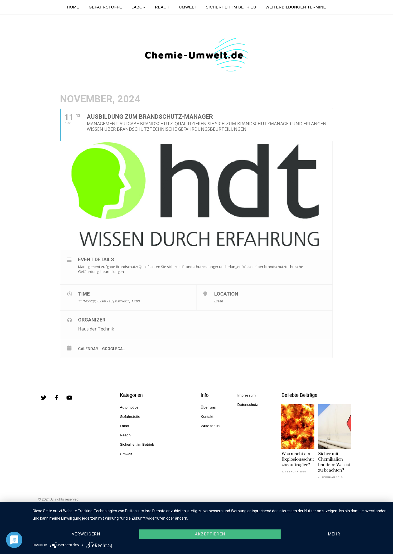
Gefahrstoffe (105, 7)
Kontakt (207, 417)
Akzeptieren (210, 534)
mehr (334, 534)
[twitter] (43, 397)
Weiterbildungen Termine (296, 7)
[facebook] (56, 397)
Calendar (88, 349)
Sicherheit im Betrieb (231, 7)
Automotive (129, 407)
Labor (139, 7)
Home (73, 7)
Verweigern (86, 534)
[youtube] (69, 397)
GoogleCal (113, 349)
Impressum (246, 395)
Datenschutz (247, 405)
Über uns (208, 407)
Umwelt (187, 7)
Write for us (210, 426)
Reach (162, 7)
